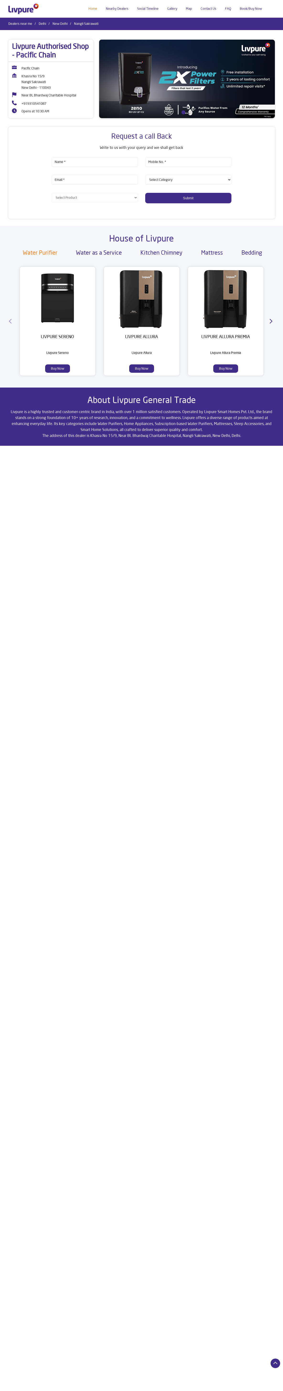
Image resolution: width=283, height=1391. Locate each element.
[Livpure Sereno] (57, 298)
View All (192, 654)
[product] (188, 179)
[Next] (272, 321)
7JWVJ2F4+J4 (18, 494)
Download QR (78, 651)
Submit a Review (162, 580)
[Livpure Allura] (141, 298)
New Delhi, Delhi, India (24, 499)
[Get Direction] (46, 497)
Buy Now (57, 368)
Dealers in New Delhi (23, 1388)
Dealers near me (20, 23)
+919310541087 (33, 103)
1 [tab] (183, 112)
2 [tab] (190, 112)
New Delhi (60, 23)
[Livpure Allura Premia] (225, 298)
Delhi (42, 23)
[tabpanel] (187, 79)
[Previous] (11, 321)
